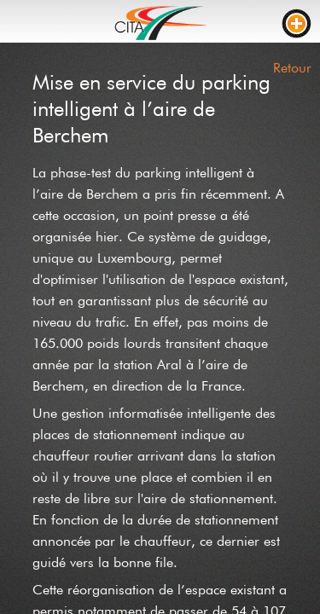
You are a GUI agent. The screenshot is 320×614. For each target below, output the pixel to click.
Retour (292, 67)
